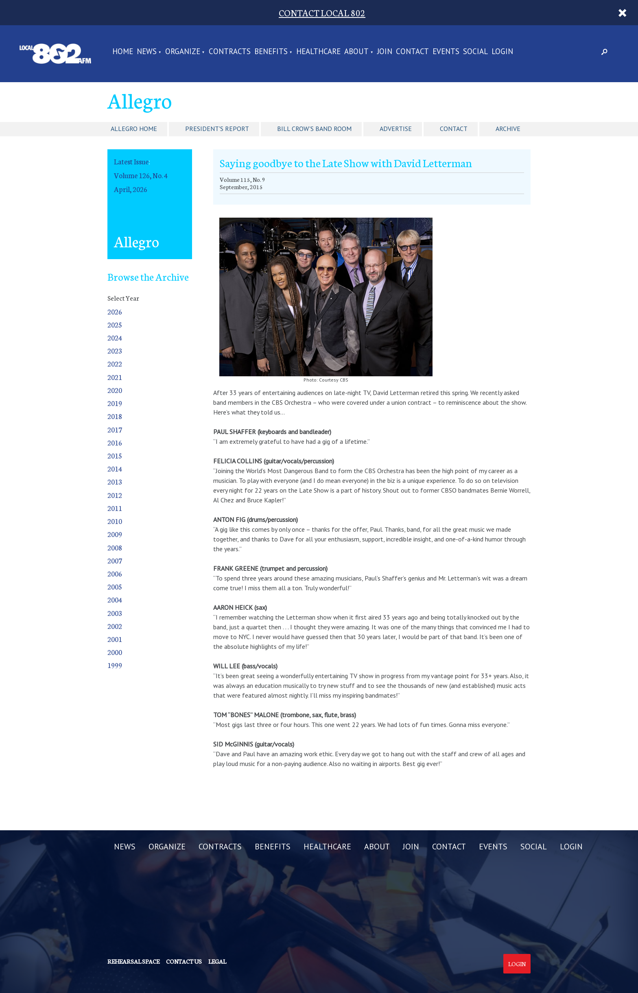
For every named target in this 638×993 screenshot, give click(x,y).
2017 (114, 429)
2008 (114, 547)
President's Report (217, 128)
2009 (114, 534)
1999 (114, 665)
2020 (114, 390)
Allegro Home (134, 128)
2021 (114, 377)
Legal (217, 961)
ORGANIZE (182, 52)
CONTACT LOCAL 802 (322, 12)
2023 (114, 350)
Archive (508, 128)
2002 (114, 626)
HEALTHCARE (318, 52)
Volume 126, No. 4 (141, 175)
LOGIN (502, 52)
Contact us (184, 961)
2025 (114, 324)
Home (122, 52)
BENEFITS (271, 52)
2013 (114, 481)
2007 (114, 560)
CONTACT (412, 52)
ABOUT (356, 52)
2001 (114, 639)
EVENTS (446, 52)
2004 (114, 599)
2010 (114, 521)
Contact (454, 128)
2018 (114, 416)
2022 (114, 363)
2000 (114, 652)
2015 (114, 455)
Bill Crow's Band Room (314, 128)
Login (517, 964)
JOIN (384, 52)
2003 (114, 613)
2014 (114, 468)
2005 (114, 586)
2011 (114, 508)
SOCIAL (475, 52)
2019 (114, 403)
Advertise (396, 128)
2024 (114, 337)
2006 (114, 573)
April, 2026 (130, 189)
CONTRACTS (230, 52)
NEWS (147, 52)
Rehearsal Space (133, 961)
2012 (114, 495)
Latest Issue (131, 161)
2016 (114, 442)
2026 (114, 311)
